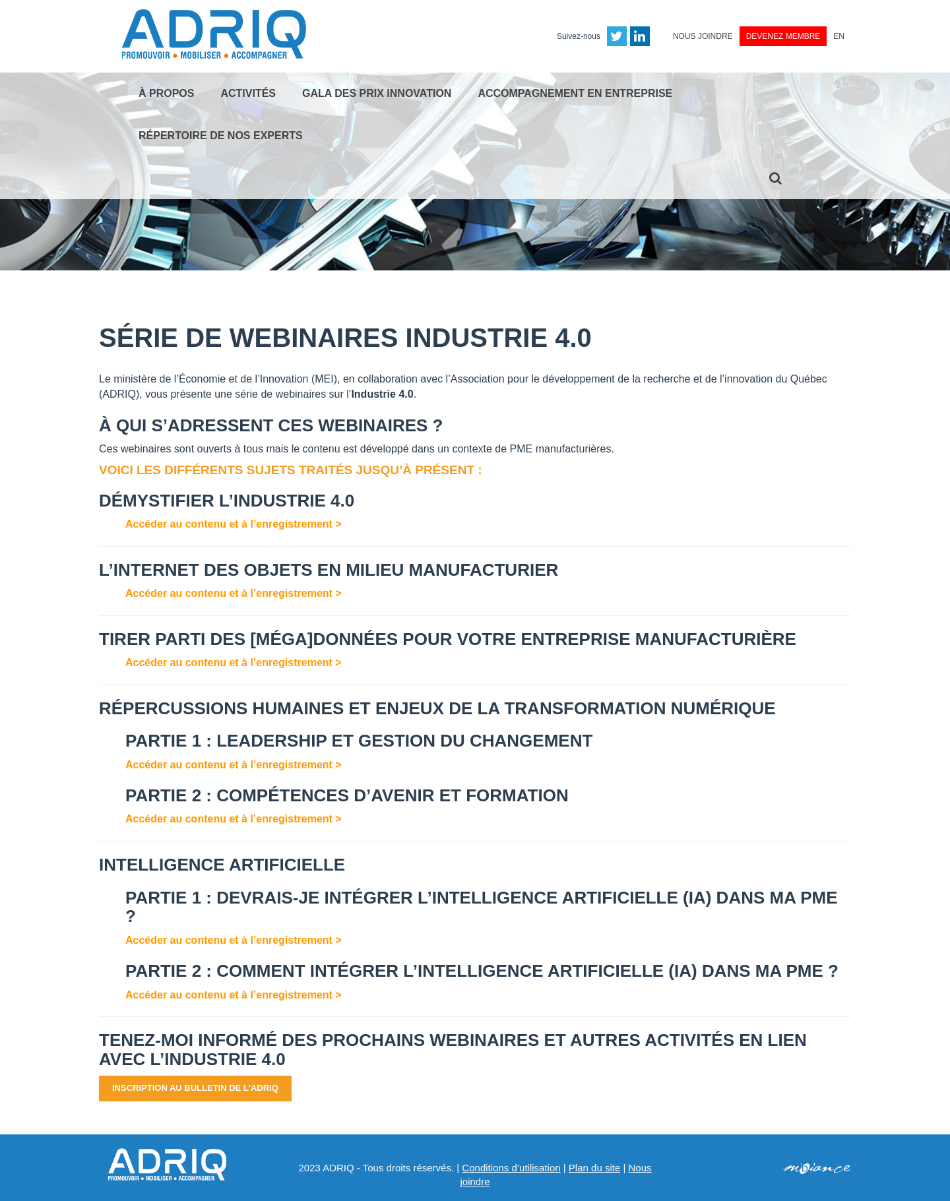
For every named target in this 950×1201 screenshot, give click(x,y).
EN (838, 36)
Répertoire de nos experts (221, 135)
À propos (166, 93)
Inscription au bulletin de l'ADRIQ (195, 1088)
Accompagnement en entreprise (575, 93)
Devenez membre (783, 36)
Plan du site (594, 1167)
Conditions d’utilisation (511, 1167)
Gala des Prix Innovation (376, 93)
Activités (248, 93)
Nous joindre (703, 36)
